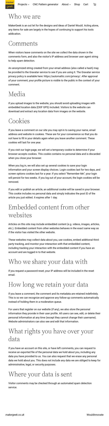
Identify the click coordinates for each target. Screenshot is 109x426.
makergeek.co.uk (14, 414)
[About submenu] (70, 4)
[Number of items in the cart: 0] (95, 4)
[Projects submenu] (28, 4)
